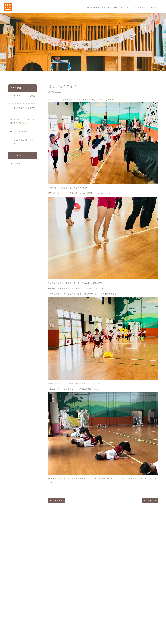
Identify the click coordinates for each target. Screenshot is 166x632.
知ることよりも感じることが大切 (22, 141)
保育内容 (105, 7)
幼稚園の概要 (92, 7)
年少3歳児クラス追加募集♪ (22, 109)
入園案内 (117, 7)
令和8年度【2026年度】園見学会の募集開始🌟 (22, 121)
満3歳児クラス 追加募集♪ (22, 97)
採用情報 (141, 7)
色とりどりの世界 (19, 131)
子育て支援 (129, 7)
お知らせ (17, 164)
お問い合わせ (155, 7)
